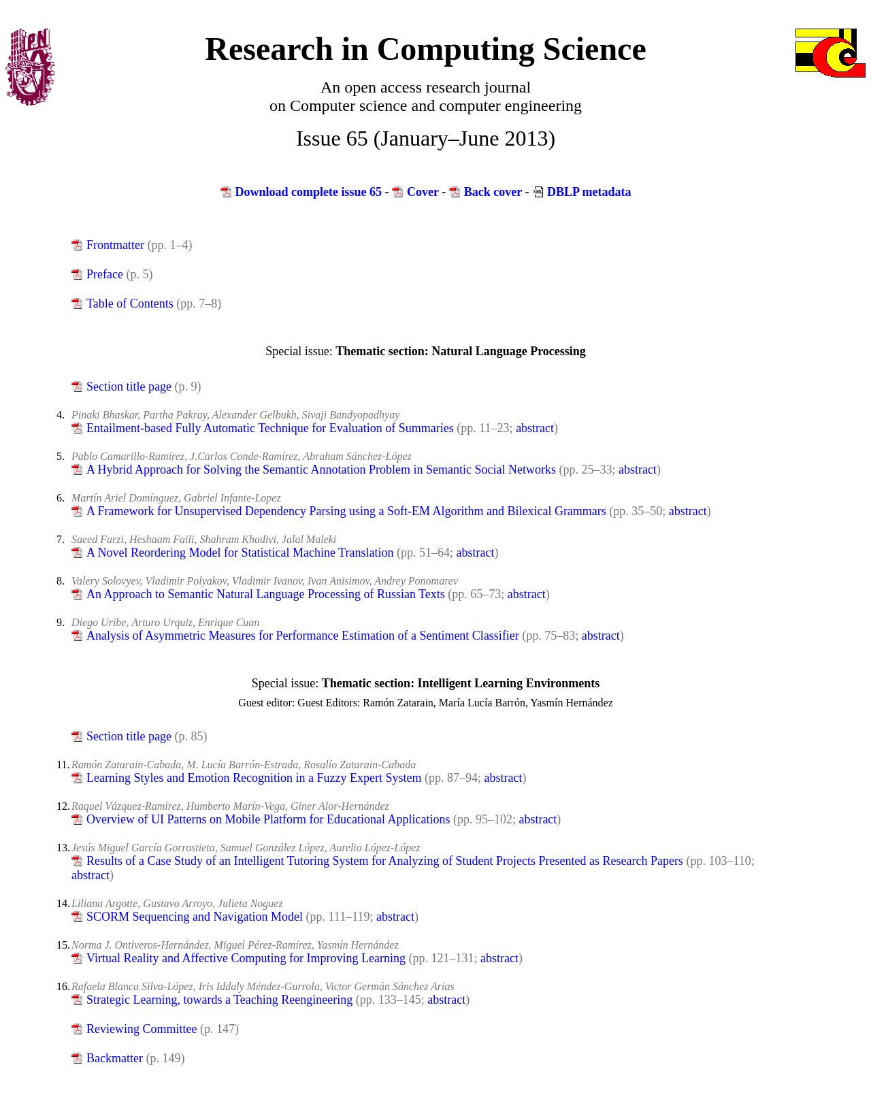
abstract (535, 428)
